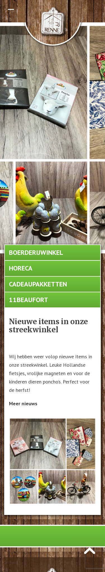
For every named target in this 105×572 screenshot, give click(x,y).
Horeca (20, 268)
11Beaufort (28, 299)
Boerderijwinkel (36, 252)
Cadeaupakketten (38, 284)
